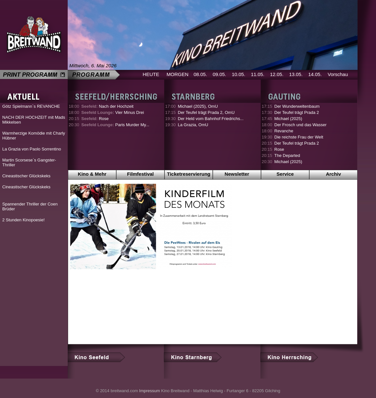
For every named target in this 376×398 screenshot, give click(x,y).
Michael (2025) (288, 118)
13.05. (296, 74)
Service (285, 174)
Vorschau (338, 74)
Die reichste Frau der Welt (298, 137)
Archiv (333, 174)
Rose (95, 118)
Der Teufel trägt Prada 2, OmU (206, 112)
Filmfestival (140, 174)
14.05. (315, 74)
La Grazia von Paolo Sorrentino (31, 149)
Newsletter (237, 174)
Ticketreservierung (189, 174)
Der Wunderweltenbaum (297, 106)
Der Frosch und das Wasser (300, 124)
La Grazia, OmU (193, 124)
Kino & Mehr (92, 174)
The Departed (287, 155)
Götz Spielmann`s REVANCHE (31, 106)
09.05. (219, 74)
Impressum (149, 390)
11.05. (258, 74)
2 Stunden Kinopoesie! (23, 219)
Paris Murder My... (115, 124)
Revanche (283, 130)
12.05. (277, 74)
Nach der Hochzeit (107, 106)
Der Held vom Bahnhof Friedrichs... (211, 118)
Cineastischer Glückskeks (26, 175)
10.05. (238, 74)
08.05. (200, 74)
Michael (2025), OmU (198, 106)
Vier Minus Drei (112, 112)
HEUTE (151, 74)
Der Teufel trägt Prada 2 (296, 112)
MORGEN (177, 74)
